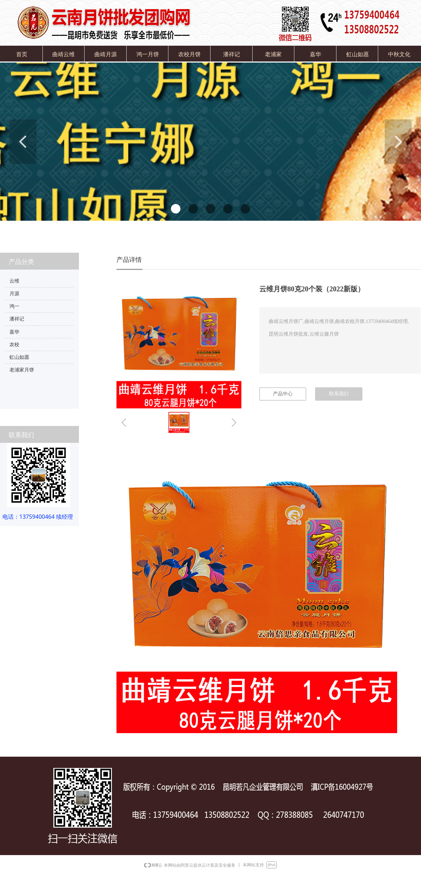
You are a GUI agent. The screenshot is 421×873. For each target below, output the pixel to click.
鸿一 (14, 306)
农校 (14, 344)
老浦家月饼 (21, 370)
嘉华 (14, 332)
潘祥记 (16, 319)
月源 (14, 293)
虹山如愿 (19, 357)
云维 (14, 281)
